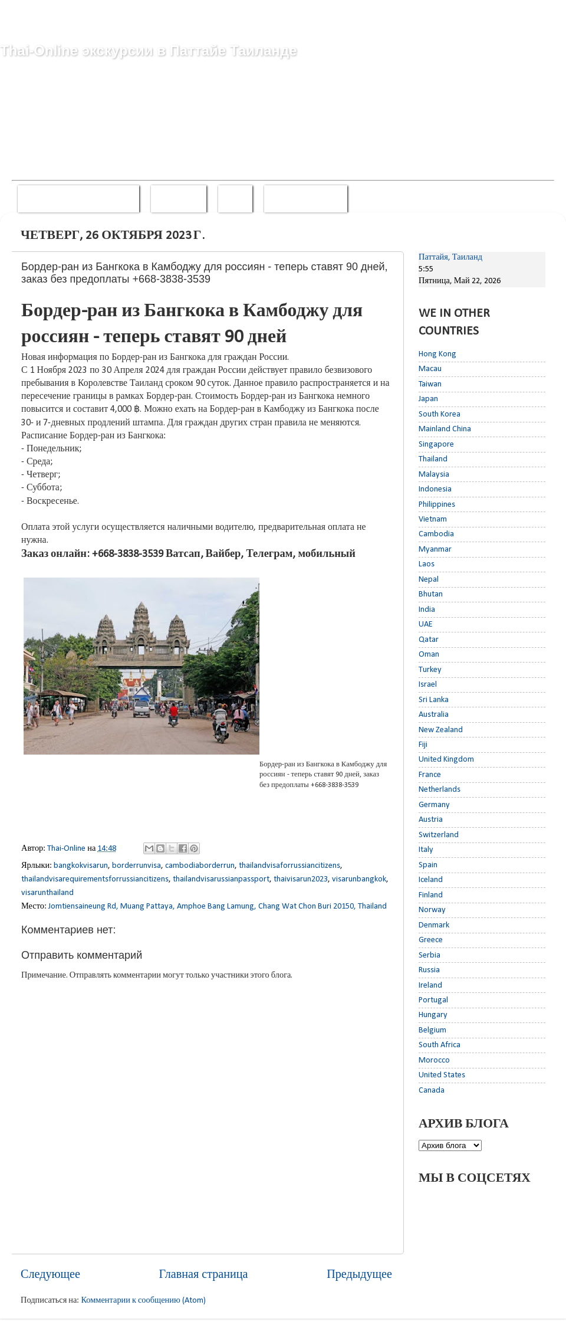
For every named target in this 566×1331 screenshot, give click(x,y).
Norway (432, 910)
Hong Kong (437, 354)
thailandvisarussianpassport (221, 879)
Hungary (433, 1015)
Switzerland (439, 835)
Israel (428, 684)
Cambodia (436, 534)
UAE (426, 624)
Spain (428, 865)
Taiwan (430, 384)
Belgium (432, 1030)
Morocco (434, 1060)
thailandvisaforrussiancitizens (289, 865)
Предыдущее (359, 1275)
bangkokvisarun (81, 865)
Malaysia (434, 474)
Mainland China (445, 429)
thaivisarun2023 (301, 879)
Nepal (429, 579)
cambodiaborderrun (200, 865)
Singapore (436, 444)
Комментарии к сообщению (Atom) (143, 1300)
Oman (429, 654)
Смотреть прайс (306, 198)
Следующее (50, 1275)
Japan (428, 399)
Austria (431, 819)
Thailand (433, 459)
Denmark (434, 925)
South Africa (439, 1045)
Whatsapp (178, 198)
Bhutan (431, 594)
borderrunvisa (136, 865)
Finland (431, 895)
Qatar (429, 639)
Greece (431, 940)
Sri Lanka (434, 700)
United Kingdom (446, 759)
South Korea (439, 414)
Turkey (430, 670)
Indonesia (435, 489)
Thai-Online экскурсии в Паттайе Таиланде (148, 50)
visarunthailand (47, 893)
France (430, 775)
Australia (434, 714)
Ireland (430, 985)
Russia (429, 970)
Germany (434, 805)
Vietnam (433, 519)
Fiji (423, 744)
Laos (427, 564)
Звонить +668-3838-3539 (78, 198)
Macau (430, 369)
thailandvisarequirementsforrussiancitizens (95, 879)
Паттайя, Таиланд (450, 257)
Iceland (431, 880)
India (427, 609)
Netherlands (439, 789)
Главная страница (203, 1275)
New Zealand (441, 730)
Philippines (437, 504)
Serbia (429, 955)
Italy (426, 849)
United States (442, 1075)
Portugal (433, 1000)
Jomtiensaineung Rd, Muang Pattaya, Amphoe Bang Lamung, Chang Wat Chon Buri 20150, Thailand (217, 906)
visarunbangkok (359, 879)
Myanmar (435, 549)
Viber (235, 198)
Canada (432, 1090)
